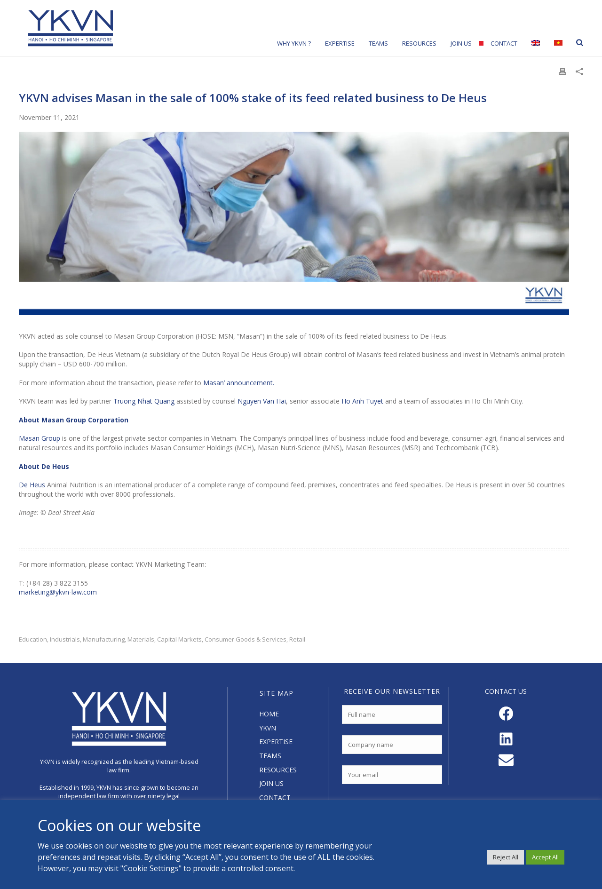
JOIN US (271, 783)
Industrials (65, 639)
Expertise (340, 43)
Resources (419, 43)
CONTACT (275, 797)
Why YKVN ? (294, 43)
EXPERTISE (276, 741)
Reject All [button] (505, 857)
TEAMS (270, 755)
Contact (504, 43)
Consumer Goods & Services (245, 639)
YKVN (267, 727)
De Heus (32, 484)
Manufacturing (104, 639)
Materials (140, 639)
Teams (378, 43)
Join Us (461, 43)
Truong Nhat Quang (143, 401)
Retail (297, 639)
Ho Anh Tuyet (362, 401)
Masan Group (39, 438)
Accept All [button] (545, 857)
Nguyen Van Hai (262, 401)
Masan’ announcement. (238, 382)
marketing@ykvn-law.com (58, 591)
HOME (269, 713)
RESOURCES (278, 769)
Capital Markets (179, 639)
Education (33, 639)
